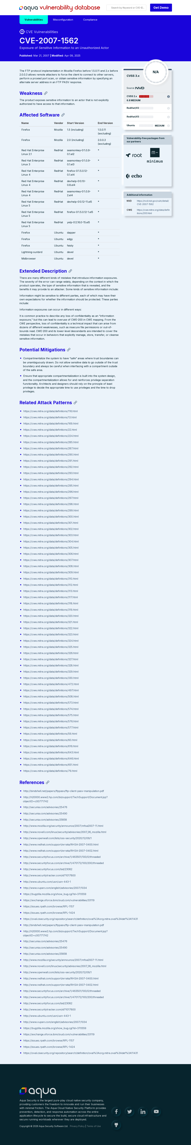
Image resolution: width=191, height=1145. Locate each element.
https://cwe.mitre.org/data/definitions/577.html (50, 727)
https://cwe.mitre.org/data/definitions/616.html (50, 746)
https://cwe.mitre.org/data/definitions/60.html (50, 740)
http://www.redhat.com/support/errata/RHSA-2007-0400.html (60, 844)
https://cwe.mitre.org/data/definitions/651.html (50, 765)
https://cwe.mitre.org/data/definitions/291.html (50, 461)
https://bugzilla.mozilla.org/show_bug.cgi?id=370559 (54, 894)
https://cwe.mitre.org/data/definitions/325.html (50, 647)
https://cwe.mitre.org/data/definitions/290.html (51, 454)
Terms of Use (94, 1128)
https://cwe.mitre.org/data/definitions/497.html (51, 690)
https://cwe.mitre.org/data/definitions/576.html (50, 721)
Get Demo (161, 7)
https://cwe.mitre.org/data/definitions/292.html (50, 467)
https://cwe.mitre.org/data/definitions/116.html (50, 411)
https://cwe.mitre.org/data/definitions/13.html (50, 417)
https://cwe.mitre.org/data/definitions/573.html (50, 703)
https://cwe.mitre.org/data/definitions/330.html (50, 678)
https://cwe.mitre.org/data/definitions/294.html (51, 479)
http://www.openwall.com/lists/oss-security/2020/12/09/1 (57, 838)
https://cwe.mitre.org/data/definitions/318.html (50, 603)
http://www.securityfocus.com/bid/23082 (47, 869)
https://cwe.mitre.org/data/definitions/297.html (50, 498)
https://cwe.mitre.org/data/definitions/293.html (50, 473)
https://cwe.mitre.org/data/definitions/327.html (50, 659)
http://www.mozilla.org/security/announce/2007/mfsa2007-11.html (63, 826)
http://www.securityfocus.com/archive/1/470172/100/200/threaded (63, 863)
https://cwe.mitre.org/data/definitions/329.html (50, 672)
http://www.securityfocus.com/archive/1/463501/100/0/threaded (61, 857)
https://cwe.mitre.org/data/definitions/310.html (50, 578)
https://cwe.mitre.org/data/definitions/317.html (50, 597)
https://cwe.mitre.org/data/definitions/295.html (50, 485)
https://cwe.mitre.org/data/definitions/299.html (51, 510)
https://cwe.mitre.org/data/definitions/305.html (50, 547)
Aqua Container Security (37, 1095)
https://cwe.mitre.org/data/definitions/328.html (50, 665)
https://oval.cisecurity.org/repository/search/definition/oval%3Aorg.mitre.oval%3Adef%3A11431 (80, 919)
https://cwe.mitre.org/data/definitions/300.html (51, 517)
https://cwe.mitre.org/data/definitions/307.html (50, 560)
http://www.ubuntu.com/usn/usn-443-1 (47, 881)
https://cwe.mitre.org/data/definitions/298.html (51, 504)
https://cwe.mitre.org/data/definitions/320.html (50, 616)
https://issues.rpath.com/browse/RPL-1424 (49, 912)
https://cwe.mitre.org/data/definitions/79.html (50, 771)
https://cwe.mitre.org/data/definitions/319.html (50, 609)
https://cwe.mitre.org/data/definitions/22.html (50, 430)
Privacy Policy (77, 1128)
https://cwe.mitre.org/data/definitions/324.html (50, 640)
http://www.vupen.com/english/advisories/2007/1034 (55, 888)
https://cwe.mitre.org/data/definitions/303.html (50, 535)
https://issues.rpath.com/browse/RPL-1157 (48, 906)
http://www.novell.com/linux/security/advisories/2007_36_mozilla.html (64, 832)
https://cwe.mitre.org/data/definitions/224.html (50, 436)
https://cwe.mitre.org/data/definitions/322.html (50, 628)
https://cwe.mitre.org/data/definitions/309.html (51, 572)
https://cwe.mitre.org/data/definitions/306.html (50, 554)
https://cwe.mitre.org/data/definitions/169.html (50, 423)
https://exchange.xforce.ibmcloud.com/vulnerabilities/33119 (58, 900)
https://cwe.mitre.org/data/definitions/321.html (50, 622)
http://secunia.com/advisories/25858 (45, 819)
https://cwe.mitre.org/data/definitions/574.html (50, 709)
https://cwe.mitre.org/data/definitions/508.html (51, 696)
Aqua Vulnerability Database (59, 8)
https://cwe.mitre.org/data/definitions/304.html (51, 541)
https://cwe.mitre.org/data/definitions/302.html (50, 529)
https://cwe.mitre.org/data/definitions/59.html (50, 734)
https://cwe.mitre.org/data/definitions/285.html (50, 442)
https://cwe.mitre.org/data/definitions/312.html (50, 585)
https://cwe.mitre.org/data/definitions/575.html (50, 715)
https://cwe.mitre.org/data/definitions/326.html (50, 653)
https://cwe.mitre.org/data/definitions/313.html (50, 591)
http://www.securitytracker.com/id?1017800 (49, 875)
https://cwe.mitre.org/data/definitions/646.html (51, 758)
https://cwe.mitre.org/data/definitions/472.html (51, 684)
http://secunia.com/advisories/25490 (45, 813)
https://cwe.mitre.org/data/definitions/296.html (50, 492)
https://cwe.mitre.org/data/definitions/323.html (50, 634)
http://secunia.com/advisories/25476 (45, 807)
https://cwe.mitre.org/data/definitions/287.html (50, 448)
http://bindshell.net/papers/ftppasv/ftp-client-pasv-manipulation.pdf (63, 791)
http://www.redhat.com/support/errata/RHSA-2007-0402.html (60, 850)
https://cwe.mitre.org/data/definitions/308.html (51, 566)
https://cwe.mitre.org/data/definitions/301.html (50, 523)
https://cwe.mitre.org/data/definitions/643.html (51, 752)
